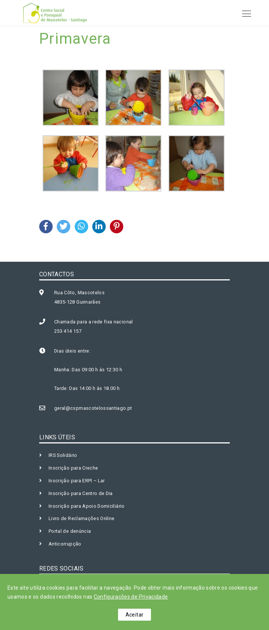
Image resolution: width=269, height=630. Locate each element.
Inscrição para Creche (73, 468)
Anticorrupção (65, 544)
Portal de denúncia (70, 531)
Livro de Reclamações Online (81, 518)
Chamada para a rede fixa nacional (93, 322)
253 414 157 (67, 331)
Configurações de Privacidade (131, 597)
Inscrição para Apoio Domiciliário (87, 506)
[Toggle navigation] (244, 12)
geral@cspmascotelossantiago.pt (93, 408)
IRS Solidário (63, 455)
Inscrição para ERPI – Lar (77, 480)
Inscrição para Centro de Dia (81, 493)
